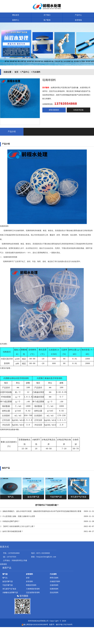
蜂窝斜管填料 (31, 585)
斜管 (27, 578)
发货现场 (78, 20)
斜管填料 (29, 574)
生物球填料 (54, 585)
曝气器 (5, 574)
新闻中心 (15, 20)
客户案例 (47, 20)
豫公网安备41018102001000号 (35, 625)
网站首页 (15, 15)
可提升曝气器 (56, 497)
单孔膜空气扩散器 (78, 497)
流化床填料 (54, 593)
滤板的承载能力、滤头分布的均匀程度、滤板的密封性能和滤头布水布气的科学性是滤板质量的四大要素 (41, 511)
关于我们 (47, 15)
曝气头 (11, 497)
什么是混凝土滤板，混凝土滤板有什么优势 (18, 516)
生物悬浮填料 (55, 582)
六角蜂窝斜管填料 (33, 589)
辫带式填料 (54, 578)
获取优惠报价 (54, 110)
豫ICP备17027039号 (64, 625)
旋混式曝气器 (33, 497)
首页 (16, 72)
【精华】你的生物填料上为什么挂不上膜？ (18, 526)
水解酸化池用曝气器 (10, 593)
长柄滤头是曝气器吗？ (11, 521)
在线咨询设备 (78, 110)
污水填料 (36, 72)
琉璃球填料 (54, 589)
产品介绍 (12, 132)
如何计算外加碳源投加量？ (12, 531)
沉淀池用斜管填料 (33, 593)
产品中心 (78, 15)
